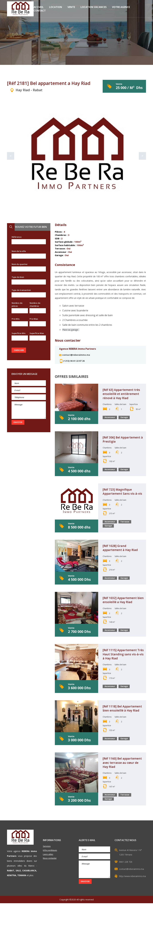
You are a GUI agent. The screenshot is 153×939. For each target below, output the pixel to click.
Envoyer (18, 422)
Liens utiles (48, 890)
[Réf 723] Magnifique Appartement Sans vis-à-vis (123, 504)
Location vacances (94, 9)
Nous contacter (50, 894)
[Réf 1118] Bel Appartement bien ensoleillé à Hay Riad (119, 733)
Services (47, 882)
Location (55, 9)
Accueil (39, 9)
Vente (71, 9)
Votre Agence (121, 9)
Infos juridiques (50, 886)
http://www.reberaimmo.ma (132, 912)
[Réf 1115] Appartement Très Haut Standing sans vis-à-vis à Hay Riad (122, 674)
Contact (40, 13)
